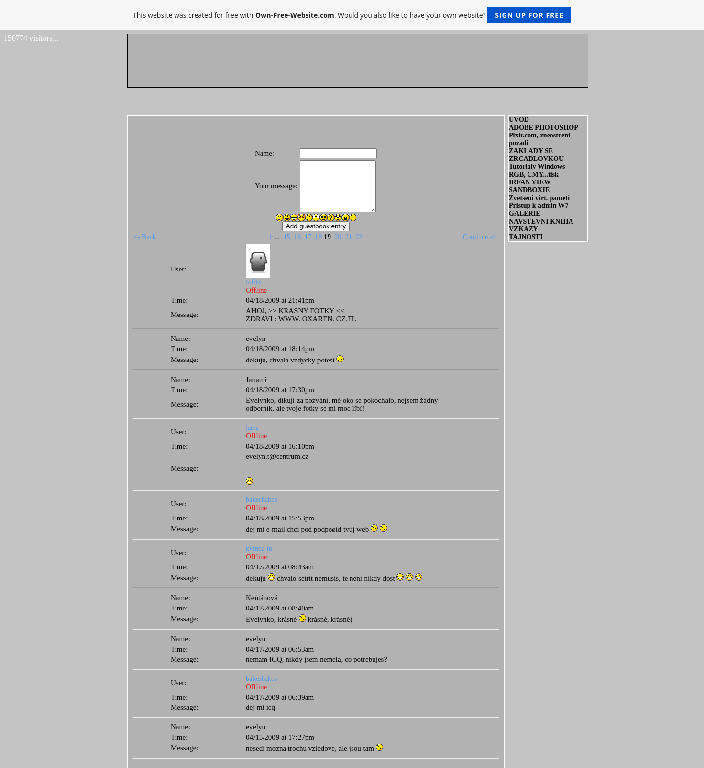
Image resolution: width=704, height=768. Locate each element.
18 (318, 237)
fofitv (253, 282)
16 (297, 237)
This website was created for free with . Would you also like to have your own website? (352, 15)
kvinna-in (259, 548)
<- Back (145, 237)
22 (358, 237)
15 (287, 237)
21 (348, 237)
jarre (252, 427)
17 (308, 237)
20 (337, 237)
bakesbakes (261, 499)
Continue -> (479, 237)
